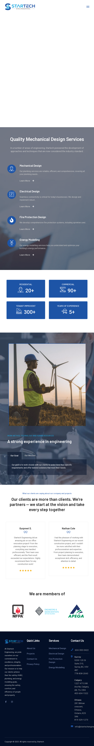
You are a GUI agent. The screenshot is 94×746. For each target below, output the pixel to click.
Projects (31, 653)
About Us (31, 648)
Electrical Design (56, 653)
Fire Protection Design (55, 660)
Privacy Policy (33, 664)
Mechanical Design (57, 648)
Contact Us (32, 659)
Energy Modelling (57, 667)
